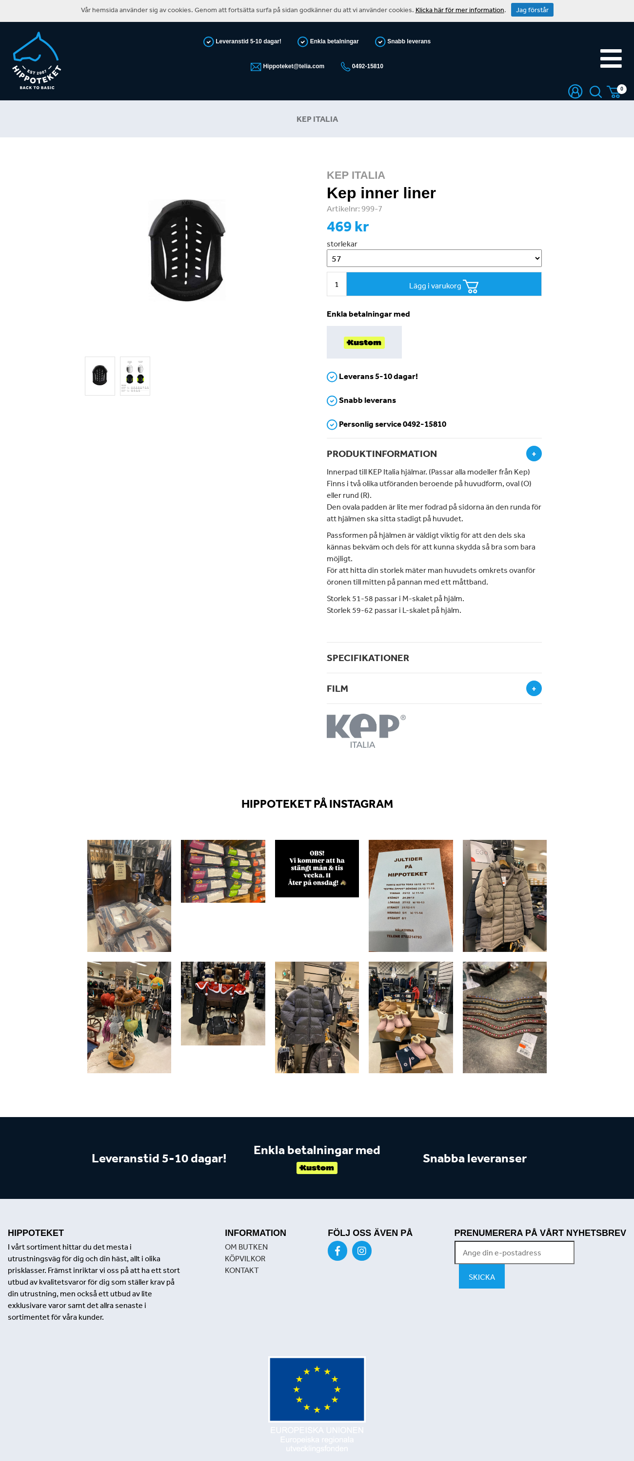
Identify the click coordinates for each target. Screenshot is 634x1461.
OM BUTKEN (246, 1247)
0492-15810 (367, 66)
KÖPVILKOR (245, 1258)
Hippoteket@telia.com (292, 66)
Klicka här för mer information (460, 9)
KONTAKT (242, 1270)
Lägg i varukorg (444, 287)
